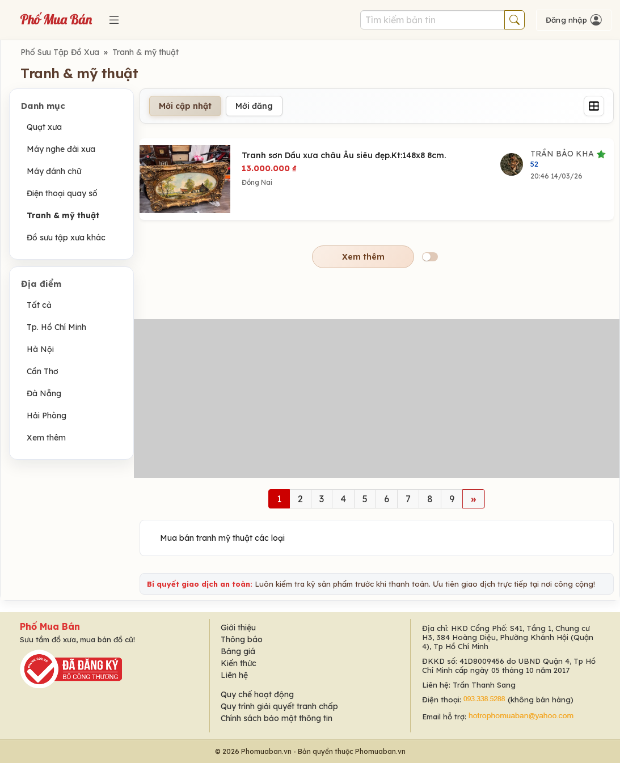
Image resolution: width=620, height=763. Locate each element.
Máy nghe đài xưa (61, 149)
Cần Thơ (42, 371)
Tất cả (39, 305)
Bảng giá (238, 651)
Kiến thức (238, 663)
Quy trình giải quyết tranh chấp (279, 706)
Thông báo (242, 639)
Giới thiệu (238, 627)
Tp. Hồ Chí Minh (56, 327)
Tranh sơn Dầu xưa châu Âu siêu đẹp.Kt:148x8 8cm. (344, 155)
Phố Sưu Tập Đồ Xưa (59, 52)
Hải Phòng (46, 415)
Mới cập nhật (185, 106)
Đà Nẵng (44, 393)
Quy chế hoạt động (257, 694)
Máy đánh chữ (54, 171)
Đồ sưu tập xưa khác (66, 237)
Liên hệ (234, 675)
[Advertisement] (376, 398)
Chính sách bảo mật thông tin (276, 718)
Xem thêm (46, 438)
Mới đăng (254, 106)
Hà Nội (40, 349)
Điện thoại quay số (62, 193)
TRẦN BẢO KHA (568, 158)
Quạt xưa (44, 127)
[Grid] (594, 106)
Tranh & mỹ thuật (145, 52)
